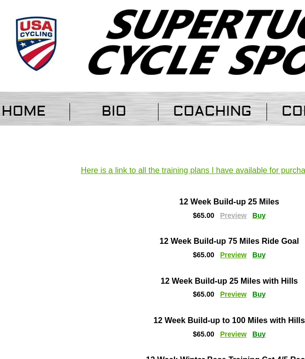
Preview (233, 255)
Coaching (212, 111)
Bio (114, 111)
